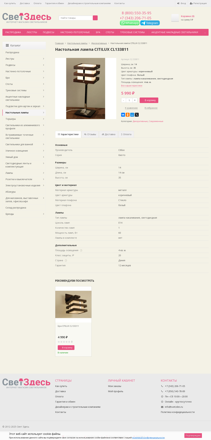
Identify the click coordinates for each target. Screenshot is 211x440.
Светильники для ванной (19, 144)
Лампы (9, 172)
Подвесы (48, 32)
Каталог (13, 45)
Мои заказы (114, 386)
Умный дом (12, 157)
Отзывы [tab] (90, 134)
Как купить (10, 3)
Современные (156, 121)
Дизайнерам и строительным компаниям (89, 3)
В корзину (148, 100)
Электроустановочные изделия (23, 185)
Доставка (25, 3)
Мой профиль (115, 391)
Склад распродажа (16, 207)
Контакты (120, 3)
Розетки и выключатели (19, 179)
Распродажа (13, 32)
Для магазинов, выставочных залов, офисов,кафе (22, 199)
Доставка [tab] (108, 134)
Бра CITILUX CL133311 (68, 325)
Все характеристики (131, 85)
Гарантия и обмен (54, 3)
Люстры (32, 32)
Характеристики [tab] (68, 134)
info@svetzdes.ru (174, 406)
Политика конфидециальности (178, 412)
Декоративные (140, 121)
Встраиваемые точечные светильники (19, 136)
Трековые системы (132, 32)
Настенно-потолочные (75, 32)
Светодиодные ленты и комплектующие (18, 165)
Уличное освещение (17, 150)
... (205, 32)
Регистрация (198, 3)
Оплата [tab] (126, 134)
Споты (110, 32)
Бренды (10, 213)
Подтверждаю (193, 435)
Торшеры (11, 118)
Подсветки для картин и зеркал (23, 106)
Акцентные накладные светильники (174, 32)
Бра (98, 32)
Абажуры (11, 191)
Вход (181, 3)
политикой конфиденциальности (148, 437)
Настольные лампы (17, 112)
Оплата (37, 3)
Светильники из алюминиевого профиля (23, 127)
